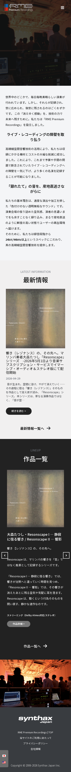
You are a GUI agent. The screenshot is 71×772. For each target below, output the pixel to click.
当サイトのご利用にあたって (35, 738)
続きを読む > (19, 411)
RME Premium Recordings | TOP (35, 732)
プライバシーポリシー (35, 743)
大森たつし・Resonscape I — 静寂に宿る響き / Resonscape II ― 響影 (34, 536)
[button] (35, 428)
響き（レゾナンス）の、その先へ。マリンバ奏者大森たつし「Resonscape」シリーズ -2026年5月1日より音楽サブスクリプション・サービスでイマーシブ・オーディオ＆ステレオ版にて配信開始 (35, 363)
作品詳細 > (19, 623)
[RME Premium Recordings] (19, 7)
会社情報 (36, 749)
